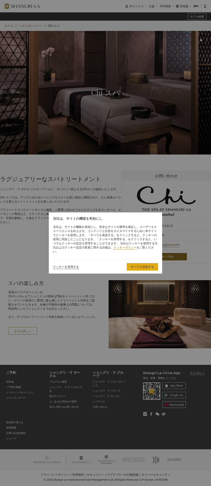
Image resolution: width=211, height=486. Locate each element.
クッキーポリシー (125, 247)
